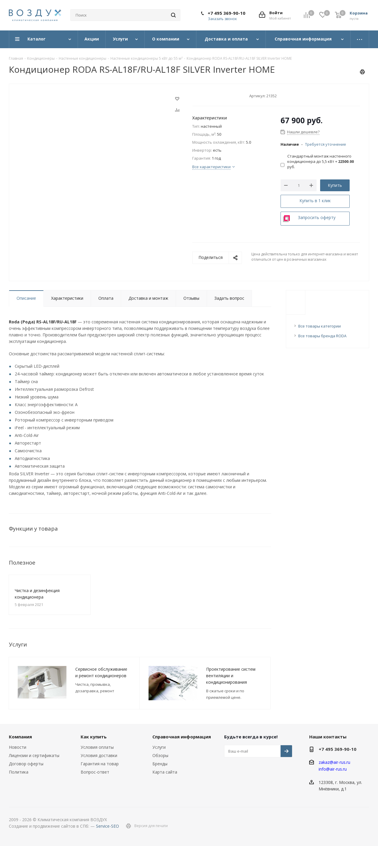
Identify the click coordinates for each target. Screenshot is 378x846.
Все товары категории (319, 326)
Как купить (94, 737)
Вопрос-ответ (95, 772)
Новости (17, 747)
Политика (18, 772)
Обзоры (160, 755)
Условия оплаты (97, 747)
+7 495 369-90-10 (226, 13)
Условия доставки (99, 755)
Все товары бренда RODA (322, 335)
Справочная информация (181, 737)
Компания (20, 737)
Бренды (159, 763)
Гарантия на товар (100, 763)
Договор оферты (26, 763)
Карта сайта (164, 772)
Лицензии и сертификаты (34, 755)
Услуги (159, 747)
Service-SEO (107, 826)
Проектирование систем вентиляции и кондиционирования (230, 675)
